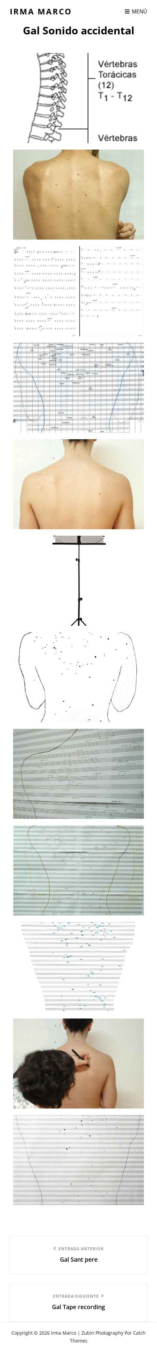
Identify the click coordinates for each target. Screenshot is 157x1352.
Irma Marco (41, 11)
